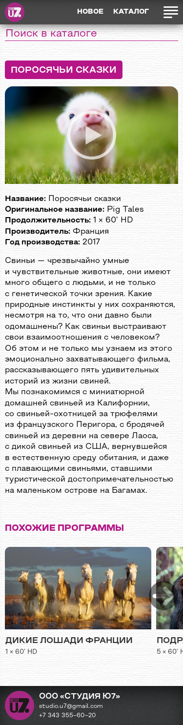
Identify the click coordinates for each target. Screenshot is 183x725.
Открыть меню (170, 12)
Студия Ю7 (14, 12)
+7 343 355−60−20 (67, 715)
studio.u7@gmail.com (71, 706)
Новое (90, 12)
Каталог (131, 12)
